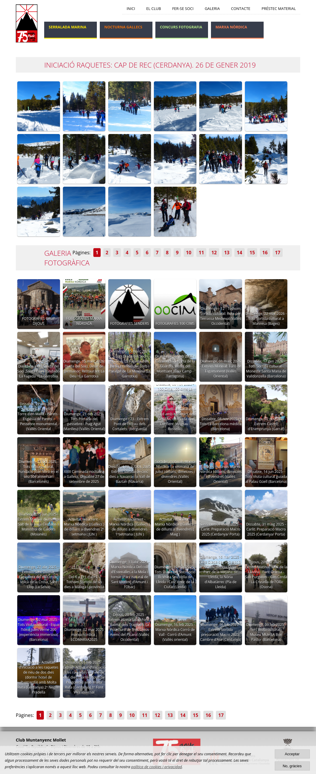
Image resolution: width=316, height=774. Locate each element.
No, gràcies (292, 766)
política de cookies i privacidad (156, 766)
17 (277, 252)
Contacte (240, 8)
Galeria (212, 8)
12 (214, 252)
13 (226, 252)
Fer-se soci (182, 8)
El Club (153, 8)
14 (239, 252)
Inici (131, 8)
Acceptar (292, 754)
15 (252, 252)
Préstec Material (279, 8)
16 (264, 252)
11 (201, 252)
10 (188, 252)
